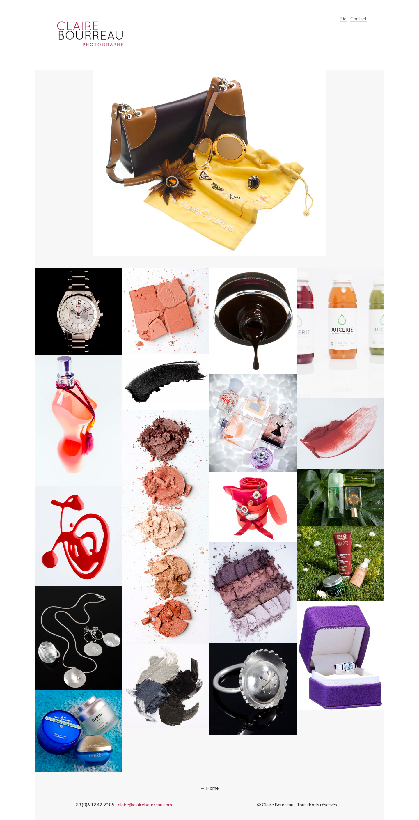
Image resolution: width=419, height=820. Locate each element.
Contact (358, 18)
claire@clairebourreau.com (145, 804)
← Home (209, 788)
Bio (343, 18)
